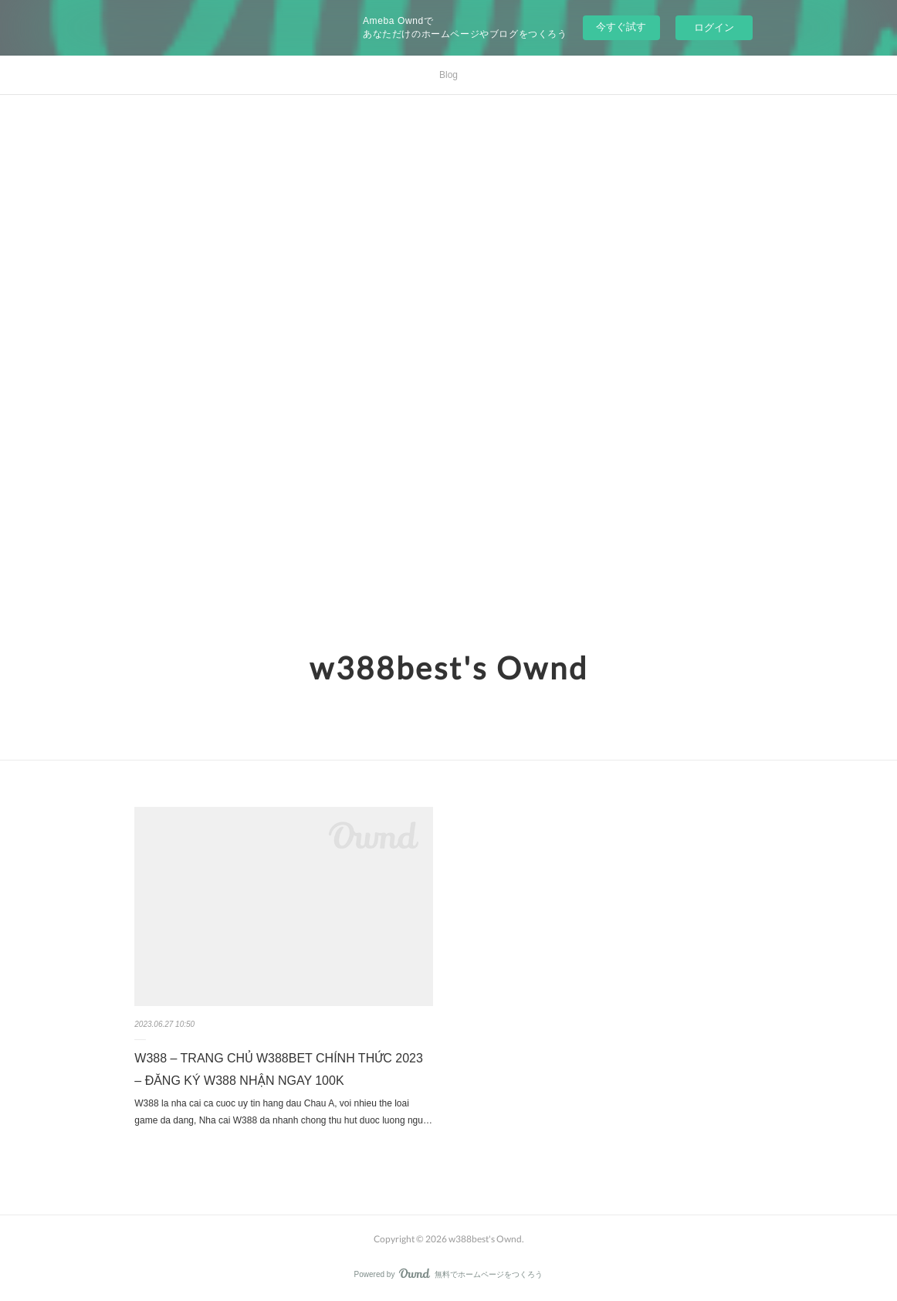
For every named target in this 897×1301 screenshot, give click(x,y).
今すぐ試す (621, 26)
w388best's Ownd (449, 667)
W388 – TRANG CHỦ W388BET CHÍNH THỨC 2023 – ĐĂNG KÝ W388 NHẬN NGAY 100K (278, 1069)
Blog (448, 74)
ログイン (714, 27)
